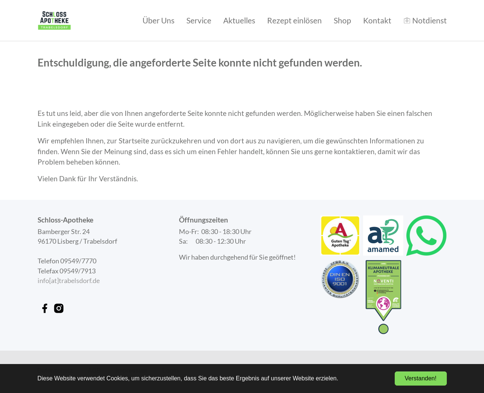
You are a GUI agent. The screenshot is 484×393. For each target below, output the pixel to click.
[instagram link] (59, 308)
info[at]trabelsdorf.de (69, 281)
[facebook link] (45, 308)
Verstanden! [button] (420, 378)
